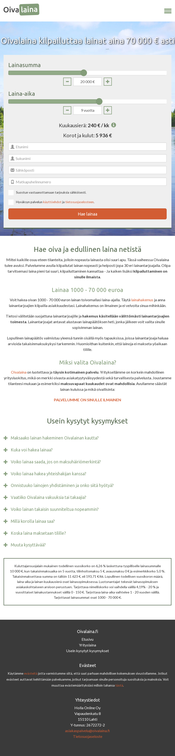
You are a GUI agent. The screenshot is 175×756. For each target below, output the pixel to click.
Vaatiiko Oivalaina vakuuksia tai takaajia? (48, 497)
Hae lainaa (87, 213)
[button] (167, 10)
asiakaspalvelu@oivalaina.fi (87, 730)
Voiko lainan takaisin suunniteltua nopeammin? (55, 509)
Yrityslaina (87, 645)
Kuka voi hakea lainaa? (32, 450)
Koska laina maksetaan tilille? (38, 533)
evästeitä (30, 673)
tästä (119, 685)
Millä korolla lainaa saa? (33, 521)
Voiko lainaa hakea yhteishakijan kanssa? (48, 473)
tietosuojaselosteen (79, 202)
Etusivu (87, 639)
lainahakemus (142, 299)
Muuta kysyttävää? (28, 545)
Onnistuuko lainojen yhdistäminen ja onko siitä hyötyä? (62, 485)
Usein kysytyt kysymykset (87, 650)
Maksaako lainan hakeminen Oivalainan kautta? (55, 438)
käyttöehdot (52, 202)
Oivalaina (18, 372)
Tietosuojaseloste (87, 736)
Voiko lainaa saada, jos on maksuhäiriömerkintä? (56, 462)
